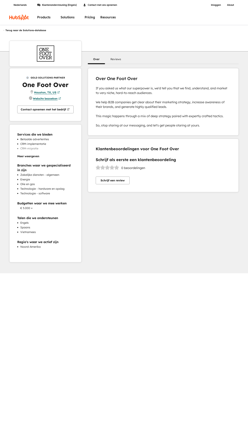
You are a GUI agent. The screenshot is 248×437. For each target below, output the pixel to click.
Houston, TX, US (47, 92)
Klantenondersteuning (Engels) (57, 5)
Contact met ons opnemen (100, 5)
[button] (96, 59)
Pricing (90, 17)
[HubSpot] (19, 17)
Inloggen (216, 5)
